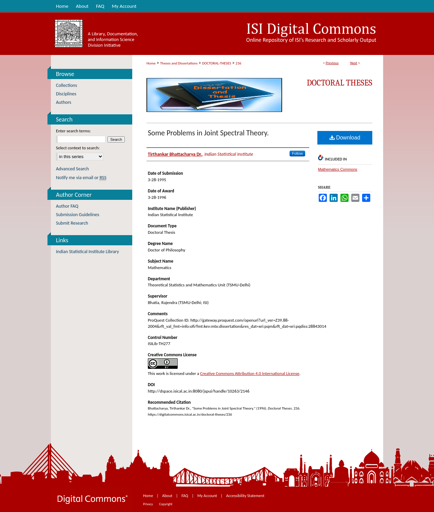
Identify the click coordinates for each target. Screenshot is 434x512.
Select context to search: (78, 147)
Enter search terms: (73, 130)
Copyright (165, 504)
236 (238, 63)
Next (353, 63)
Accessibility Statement (245, 495)
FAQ (185, 495)
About (167, 495)
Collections (66, 85)
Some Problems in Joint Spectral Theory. (208, 132)
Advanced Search (72, 169)
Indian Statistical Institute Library (87, 251)
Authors (63, 102)
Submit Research (72, 223)
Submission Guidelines (77, 214)
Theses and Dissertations (178, 63)
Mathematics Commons (337, 169)
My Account (207, 495)
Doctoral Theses (339, 83)
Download (345, 137)
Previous (332, 63)
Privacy (148, 504)
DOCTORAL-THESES (216, 63)
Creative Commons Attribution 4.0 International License (249, 373)
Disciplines (66, 94)
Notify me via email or (81, 178)
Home (151, 63)
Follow (297, 153)
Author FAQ (67, 206)
